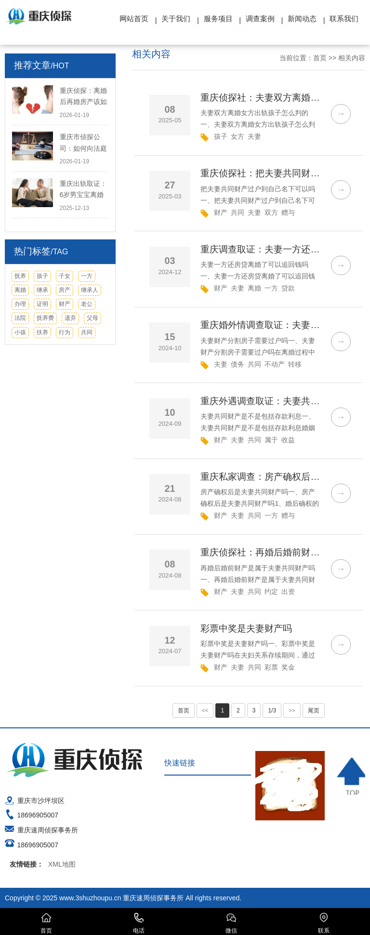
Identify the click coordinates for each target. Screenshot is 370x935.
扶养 (42, 332)
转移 (295, 364)
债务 (237, 364)
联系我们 (344, 18)
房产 (64, 290)
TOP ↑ (351, 776)
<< (205, 710)
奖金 (288, 667)
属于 (271, 440)
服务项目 (218, 18)
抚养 (20, 276)
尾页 (313, 710)
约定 (271, 591)
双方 (271, 212)
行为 (64, 332)
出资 (288, 591)
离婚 (20, 290)
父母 (92, 318)
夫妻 (254, 136)
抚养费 (45, 318)
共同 (86, 332)
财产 (64, 304)
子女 (64, 276)
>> (292, 710)
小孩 (20, 332)
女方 (237, 136)
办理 (20, 304)
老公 (86, 304)
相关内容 (351, 58)
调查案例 (260, 18)
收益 (288, 440)
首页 (320, 58)
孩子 (42, 276)
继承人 (89, 290)
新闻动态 (302, 18)
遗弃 (70, 318)
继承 (42, 290)
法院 (20, 318)
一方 (86, 276)
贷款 (288, 288)
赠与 (288, 212)
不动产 (274, 364)
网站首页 (133, 18)
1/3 (272, 710)
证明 (42, 304)
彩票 (271, 667)
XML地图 (62, 864)
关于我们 (175, 18)
